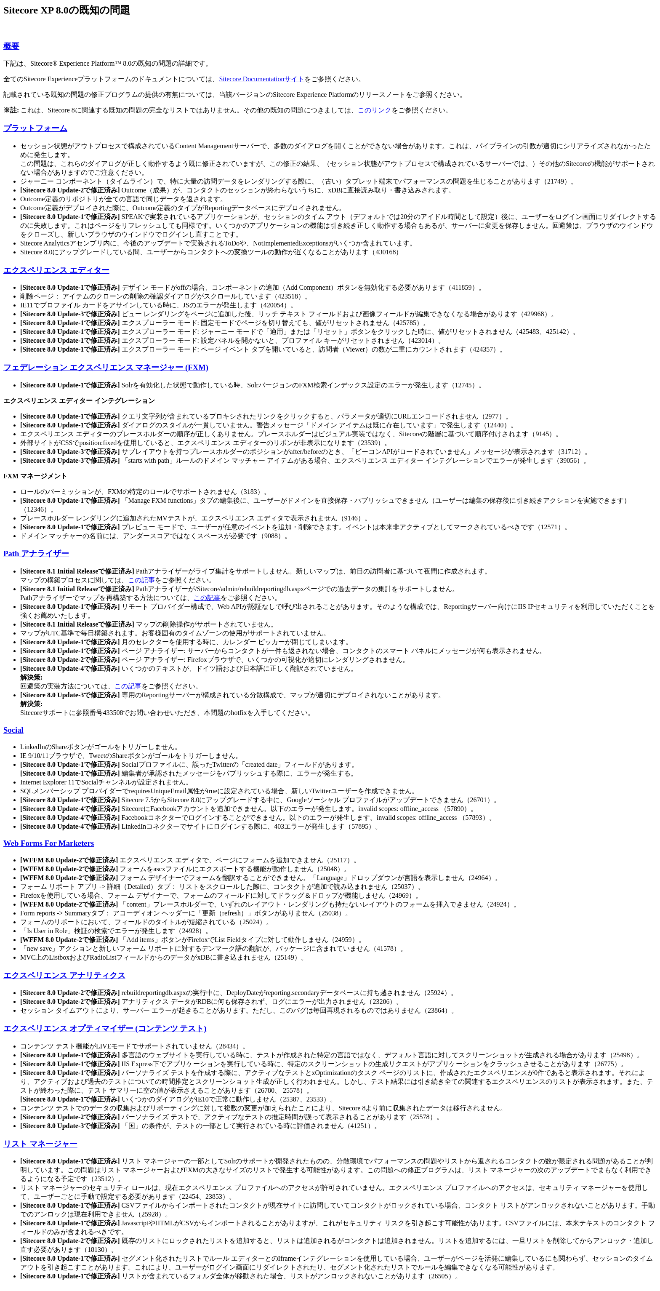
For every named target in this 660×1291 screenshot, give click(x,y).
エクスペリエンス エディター (56, 270)
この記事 (141, 580)
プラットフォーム (35, 128)
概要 (11, 46)
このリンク (374, 110)
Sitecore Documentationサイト (261, 79)
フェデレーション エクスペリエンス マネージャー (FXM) (105, 367)
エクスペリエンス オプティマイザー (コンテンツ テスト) (104, 1028)
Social (13, 730)
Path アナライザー (36, 553)
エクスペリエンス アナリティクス (64, 975)
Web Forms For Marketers (48, 843)
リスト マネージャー (40, 1143)
